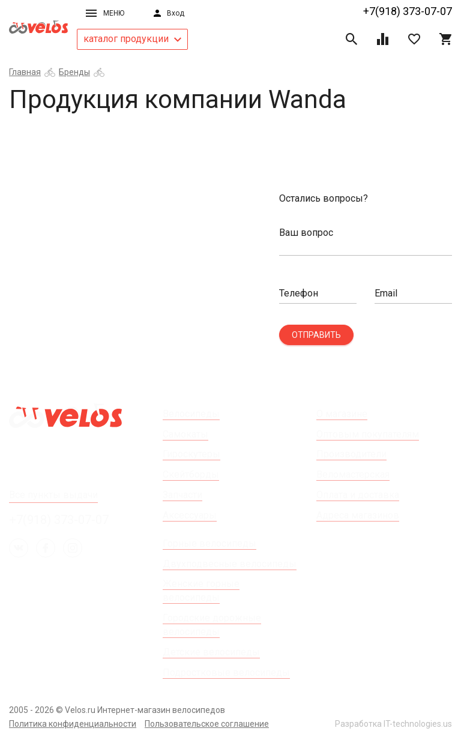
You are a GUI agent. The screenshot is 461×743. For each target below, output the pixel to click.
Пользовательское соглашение (207, 724)
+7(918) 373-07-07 (407, 11)
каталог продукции (132, 38)
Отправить (316, 335)
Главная (25, 72)
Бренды (74, 72)
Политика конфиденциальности (72, 724)
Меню (105, 13)
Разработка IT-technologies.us (393, 724)
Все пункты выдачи (53, 495)
